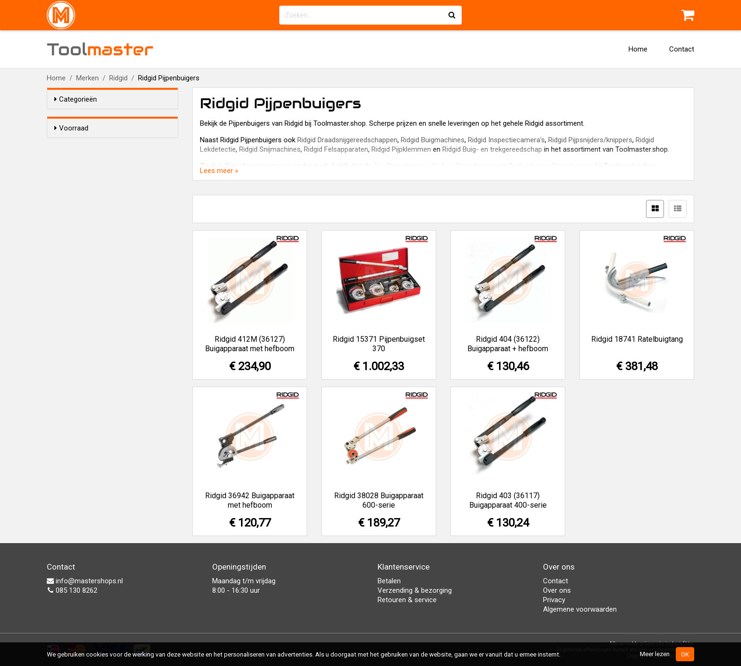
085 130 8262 (72, 590)
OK (685, 654)
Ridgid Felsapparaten (336, 149)
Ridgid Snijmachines (270, 149)
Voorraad (71, 128)
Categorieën (75, 99)
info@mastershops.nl (85, 581)
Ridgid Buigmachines (433, 140)
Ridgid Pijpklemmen (401, 149)
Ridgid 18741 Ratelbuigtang (637, 339)
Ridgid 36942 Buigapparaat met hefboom (249, 500)
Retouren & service (407, 600)
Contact (681, 49)
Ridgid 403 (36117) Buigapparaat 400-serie (508, 500)
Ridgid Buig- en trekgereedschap (492, 149)
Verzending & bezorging (415, 590)
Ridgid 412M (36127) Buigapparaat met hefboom (249, 344)
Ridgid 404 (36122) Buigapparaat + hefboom (507, 344)
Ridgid (118, 78)
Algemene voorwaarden (580, 609)
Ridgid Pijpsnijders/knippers (590, 140)
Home (638, 49)
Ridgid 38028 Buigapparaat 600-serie (378, 500)
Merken (87, 78)
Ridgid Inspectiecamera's (506, 140)
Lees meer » (219, 170)
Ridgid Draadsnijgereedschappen (347, 140)
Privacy (554, 600)
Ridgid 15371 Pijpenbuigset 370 (379, 344)
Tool (100, 49)
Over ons (557, 590)
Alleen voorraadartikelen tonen (116, 146)
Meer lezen (655, 653)
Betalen (389, 581)
